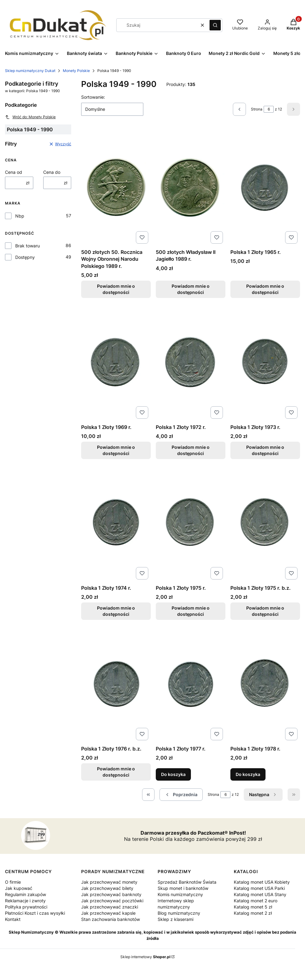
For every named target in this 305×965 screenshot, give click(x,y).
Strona (256, 109)
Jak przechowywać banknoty (111, 894)
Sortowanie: (93, 97)
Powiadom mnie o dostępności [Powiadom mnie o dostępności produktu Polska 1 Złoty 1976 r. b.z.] (116, 772)
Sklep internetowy (145, 956)
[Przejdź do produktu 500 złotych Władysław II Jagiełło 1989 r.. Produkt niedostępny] (190, 187)
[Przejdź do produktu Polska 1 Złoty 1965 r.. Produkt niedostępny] (265, 187)
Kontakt (13, 919)
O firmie (13, 882)
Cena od (13, 172)
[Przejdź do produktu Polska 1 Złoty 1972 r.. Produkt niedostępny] (190, 362)
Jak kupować (18, 888)
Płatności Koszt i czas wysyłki (35, 913)
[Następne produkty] (263, 794)
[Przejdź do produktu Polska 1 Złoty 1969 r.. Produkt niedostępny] (116, 362)
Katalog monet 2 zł (253, 913)
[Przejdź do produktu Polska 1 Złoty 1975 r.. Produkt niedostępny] (190, 523)
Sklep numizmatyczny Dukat (30, 70)
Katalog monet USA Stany (260, 894)
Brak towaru (27, 245)
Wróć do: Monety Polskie (30, 117)
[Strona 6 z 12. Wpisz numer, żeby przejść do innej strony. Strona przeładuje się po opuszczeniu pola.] (269, 109)
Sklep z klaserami (175, 919)
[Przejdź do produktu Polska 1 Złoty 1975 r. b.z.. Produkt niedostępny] (265, 523)
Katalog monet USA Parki (259, 888)
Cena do (51, 172)
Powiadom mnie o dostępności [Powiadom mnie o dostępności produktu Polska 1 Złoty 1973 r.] (265, 450)
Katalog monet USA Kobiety (262, 882)
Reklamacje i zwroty (25, 900)
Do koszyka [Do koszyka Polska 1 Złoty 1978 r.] (248, 774)
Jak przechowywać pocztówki (112, 900)
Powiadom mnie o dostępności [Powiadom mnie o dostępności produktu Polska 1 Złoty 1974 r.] (116, 611)
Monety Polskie (76, 70)
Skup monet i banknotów (183, 888)
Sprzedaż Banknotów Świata (187, 882)
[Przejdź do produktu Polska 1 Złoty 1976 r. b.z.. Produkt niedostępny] (116, 684)
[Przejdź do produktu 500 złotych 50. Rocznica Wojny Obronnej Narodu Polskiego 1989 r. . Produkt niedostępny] (116, 187)
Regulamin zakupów (25, 894)
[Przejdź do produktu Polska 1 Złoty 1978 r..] (265, 684)
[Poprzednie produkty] (181, 794)
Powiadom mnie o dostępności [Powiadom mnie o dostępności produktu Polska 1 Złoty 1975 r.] (191, 611)
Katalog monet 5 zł (253, 906)
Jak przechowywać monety (109, 882)
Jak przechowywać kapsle (108, 913)
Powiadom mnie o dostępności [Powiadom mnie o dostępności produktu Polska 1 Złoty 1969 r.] (116, 450)
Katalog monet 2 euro (255, 900)
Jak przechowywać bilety (107, 888)
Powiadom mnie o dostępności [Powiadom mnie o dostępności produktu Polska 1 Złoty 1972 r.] (191, 450)
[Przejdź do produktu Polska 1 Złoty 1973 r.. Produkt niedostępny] (265, 362)
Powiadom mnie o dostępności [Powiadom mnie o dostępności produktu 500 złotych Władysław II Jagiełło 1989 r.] (191, 289)
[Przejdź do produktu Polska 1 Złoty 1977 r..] (190, 684)
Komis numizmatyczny (180, 894)
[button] (215, 25)
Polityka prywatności (26, 906)
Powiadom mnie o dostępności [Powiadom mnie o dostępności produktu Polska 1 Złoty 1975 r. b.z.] (265, 611)
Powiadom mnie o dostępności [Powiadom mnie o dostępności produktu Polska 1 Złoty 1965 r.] (265, 289)
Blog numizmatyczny (179, 913)
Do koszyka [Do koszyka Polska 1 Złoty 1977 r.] (173, 774)
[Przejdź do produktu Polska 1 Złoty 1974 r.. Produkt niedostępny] (116, 523)
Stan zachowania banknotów (110, 919)
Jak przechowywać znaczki (109, 906)
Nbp (19, 216)
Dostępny (25, 257)
